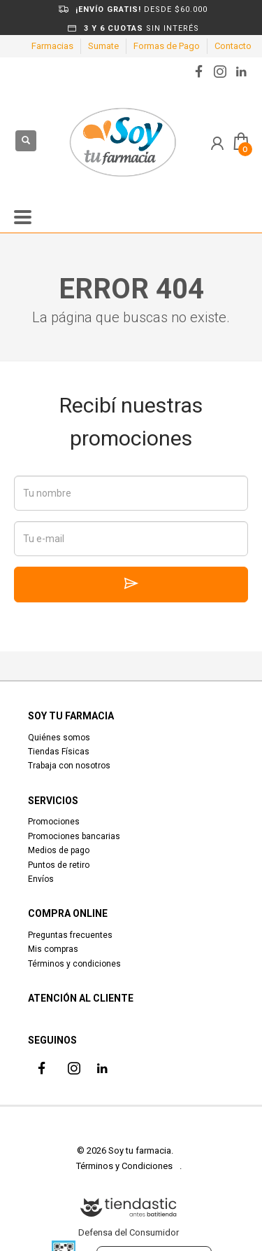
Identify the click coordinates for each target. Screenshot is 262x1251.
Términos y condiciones (74, 964)
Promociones (54, 822)
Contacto (233, 46)
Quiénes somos (59, 737)
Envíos (41, 879)
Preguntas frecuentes (70, 935)
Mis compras (53, 949)
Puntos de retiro (58, 865)
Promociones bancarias (74, 836)
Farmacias (52, 46)
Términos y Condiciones (124, 1166)
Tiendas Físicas (58, 751)
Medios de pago (58, 850)
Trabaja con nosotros (69, 765)
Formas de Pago (166, 46)
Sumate (103, 46)
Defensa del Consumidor (128, 1232)
